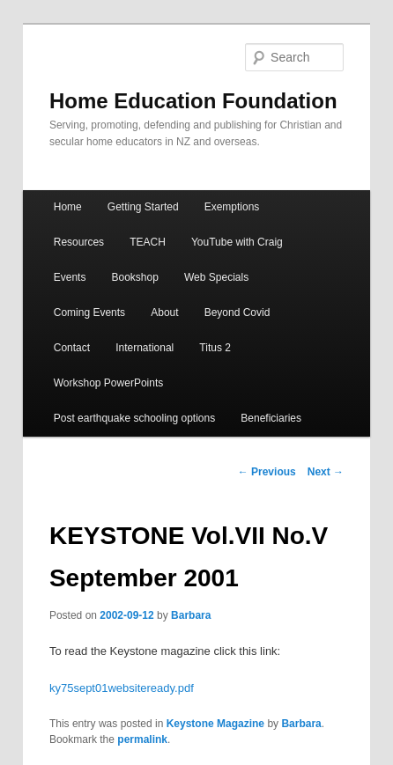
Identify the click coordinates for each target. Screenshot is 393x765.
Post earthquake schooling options (134, 418)
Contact (72, 348)
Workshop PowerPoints (109, 383)
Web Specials (216, 277)
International (144, 348)
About (164, 312)
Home (68, 207)
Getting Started (143, 207)
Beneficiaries (271, 418)
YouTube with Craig (237, 242)
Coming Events (89, 312)
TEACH (148, 242)
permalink (142, 739)
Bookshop (135, 277)
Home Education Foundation (193, 101)
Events (70, 277)
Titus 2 (215, 348)
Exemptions (232, 207)
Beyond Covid (237, 312)
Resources (79, 242)
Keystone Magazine (215, 723)
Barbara (191, 615)
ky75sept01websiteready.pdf (121, 688)
